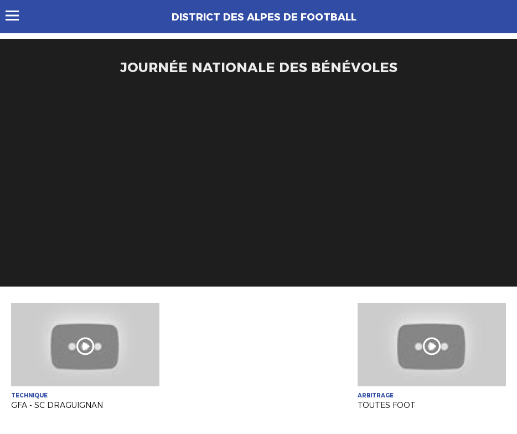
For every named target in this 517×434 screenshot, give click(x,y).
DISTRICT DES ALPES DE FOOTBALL (264, 17)
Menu (17, 15)
